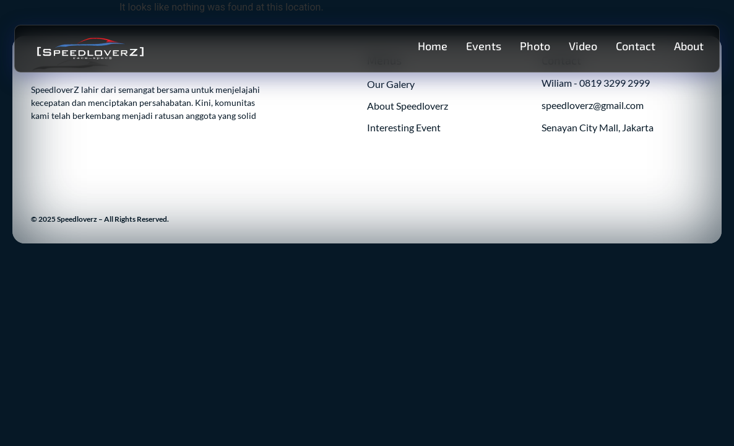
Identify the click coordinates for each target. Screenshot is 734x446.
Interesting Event (404, 127)
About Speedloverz (407, 106)
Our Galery (391, 84)
